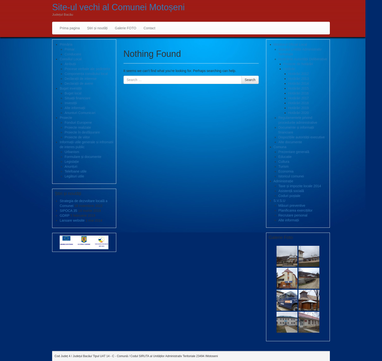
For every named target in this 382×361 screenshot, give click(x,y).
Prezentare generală (293, 152)
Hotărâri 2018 (298, 103)
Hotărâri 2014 (298, 83)
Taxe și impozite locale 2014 (299, 186)
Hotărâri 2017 (298, 98)
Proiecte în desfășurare (82, 132)
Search (250, 80)
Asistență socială (291, 191)
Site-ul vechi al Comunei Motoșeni (118, 7)
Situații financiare (78, 98)
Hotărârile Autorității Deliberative (302, 59)
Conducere (73, 54)
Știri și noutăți (97, 28)
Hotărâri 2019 (298, 108)
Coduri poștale (289, 196)
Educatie (285, 157)
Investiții (71, 103)
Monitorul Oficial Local (290, 44)
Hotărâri (289, 69)
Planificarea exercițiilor (295, 210)
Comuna (280, 147)
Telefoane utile (75, 171)
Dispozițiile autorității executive (301, 137)
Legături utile (74, 176)
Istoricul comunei (291, 176)
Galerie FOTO (125, 28)
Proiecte (66, 118)
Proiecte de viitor (77, 137)
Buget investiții (71, 88)
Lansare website (72, 220)
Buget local (73, 93)
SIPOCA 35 (68, 211)
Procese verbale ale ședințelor (87, 69)
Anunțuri (71, 166)
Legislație (72, 162)
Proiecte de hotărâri (298, 64)
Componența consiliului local (86, 74)
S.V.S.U (280, 201)
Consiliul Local (71, 59)
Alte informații (75, 108)
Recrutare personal (292, 215)
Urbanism (72, 152)
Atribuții (70, 64)
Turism (283, 166)
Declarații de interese (81, 79)
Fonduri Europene (78, 122)
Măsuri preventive (292, 205)
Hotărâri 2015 (298, 88)
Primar (70, 49)
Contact (149, 28)
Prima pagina (70, 28)
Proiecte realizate (78, 127)
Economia (286, 171)
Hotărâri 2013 (298, 79)
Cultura (283, 162)
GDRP (64, 215)
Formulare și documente (83, 157)
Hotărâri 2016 (298, 93)
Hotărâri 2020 (298, 113)
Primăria (66, 44)
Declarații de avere (79, 83)
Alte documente (290, 142)
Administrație (283, 181)
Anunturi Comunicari (80, 113)
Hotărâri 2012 (298, 74)
